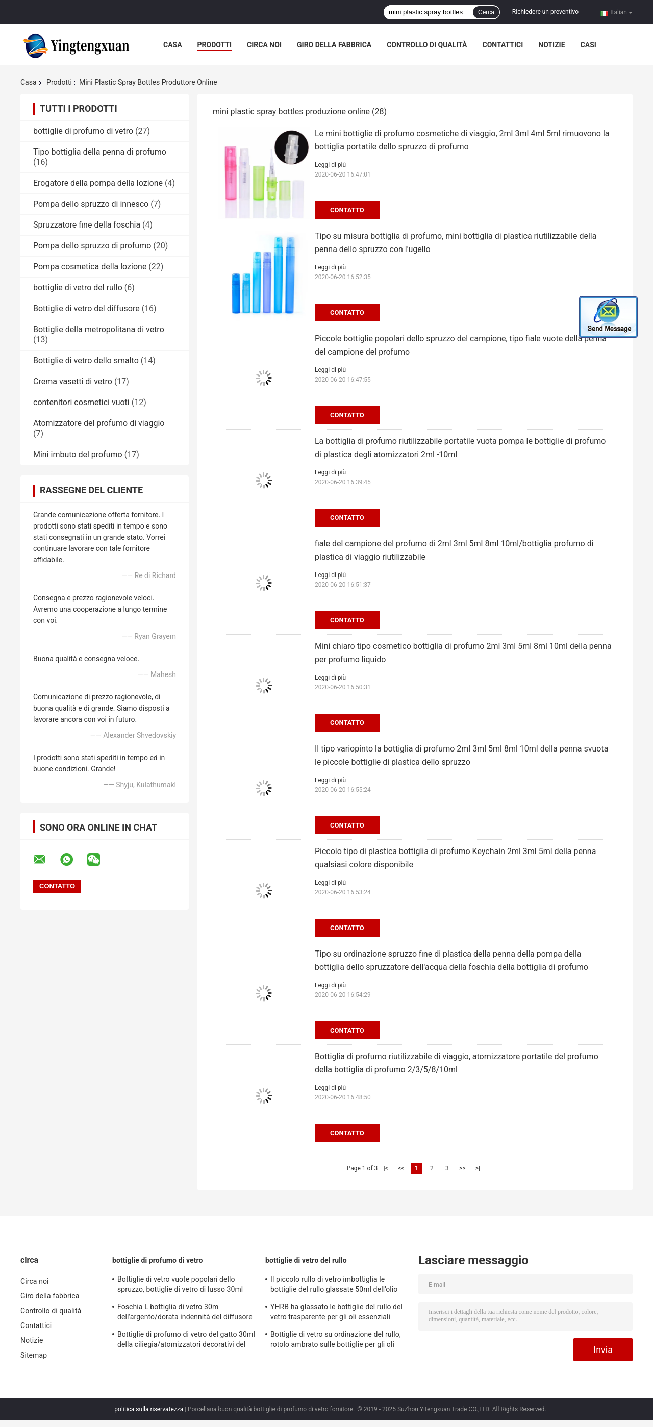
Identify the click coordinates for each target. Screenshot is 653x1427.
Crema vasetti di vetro (72, 381)
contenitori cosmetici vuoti (81, 402)
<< (401, 1168)
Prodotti (214, 45)
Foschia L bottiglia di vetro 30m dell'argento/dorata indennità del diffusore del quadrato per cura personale (185, 1313)
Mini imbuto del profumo (77, 454)
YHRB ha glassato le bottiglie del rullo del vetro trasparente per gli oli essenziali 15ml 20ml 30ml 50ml (336, 1313)
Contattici (502, 45)
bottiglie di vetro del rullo (77, 287)
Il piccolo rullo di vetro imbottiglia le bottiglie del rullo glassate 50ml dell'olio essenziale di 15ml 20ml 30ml (333, 1285)
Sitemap (33, 1355)
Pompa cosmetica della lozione (89, 266)
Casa (172, 45)
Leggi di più (330, 164)
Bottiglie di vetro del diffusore (86, 308)
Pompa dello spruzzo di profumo (92, 246)
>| (477, 1168)
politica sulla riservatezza (148, 1409)
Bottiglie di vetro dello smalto (86, 360)
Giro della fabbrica (334, 45)
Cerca (486, 12)
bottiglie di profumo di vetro (83, 131)
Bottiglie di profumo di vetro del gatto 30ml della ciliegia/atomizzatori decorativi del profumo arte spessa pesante (186, 1340)
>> (462, 1168)
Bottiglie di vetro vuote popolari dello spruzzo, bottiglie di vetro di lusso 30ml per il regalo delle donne (180, 1285)
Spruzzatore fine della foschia (86, 225)
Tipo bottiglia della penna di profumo (99, 152)
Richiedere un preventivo (545, 11)
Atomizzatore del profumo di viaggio (98, 423)
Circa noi (264, 45)
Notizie (551, 45)
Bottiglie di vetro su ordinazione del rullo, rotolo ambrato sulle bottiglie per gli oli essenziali (335, 1340)
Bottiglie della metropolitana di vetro (98, 329)
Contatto (347, 210)
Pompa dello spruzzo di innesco (90, 204)
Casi (588, 45)
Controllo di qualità (427, 45)
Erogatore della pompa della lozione (98, 183)
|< (386, 1168)
